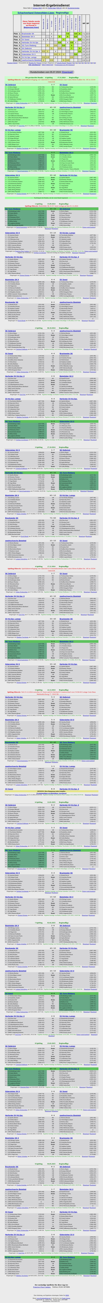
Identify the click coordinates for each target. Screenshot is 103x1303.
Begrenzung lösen (31, 27)
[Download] (67, 72)
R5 (83, 63)
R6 (86, 63)
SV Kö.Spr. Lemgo (29, 57)
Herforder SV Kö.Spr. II (31, 51)
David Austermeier (22, 171)
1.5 (47, 57)
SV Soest (25, 40)
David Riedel (21, 320)
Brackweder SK (28, 34)
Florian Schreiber (22, 966)
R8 (91, 63)
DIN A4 (59, 8)
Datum (39, 63)
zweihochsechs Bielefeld (31, 60)
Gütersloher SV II (28, 54)
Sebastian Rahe (21, 868)
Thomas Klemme (21, 193)
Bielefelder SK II (28, 37)
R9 (94, 63)
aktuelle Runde (61, 63)
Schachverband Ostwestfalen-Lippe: (36, 13)
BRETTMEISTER (47, 64)
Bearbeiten (93, 103)
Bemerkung (87, 103)
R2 (74, 63)
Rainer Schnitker (21, 513)
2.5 (59, 48)
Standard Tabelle (12, 63)
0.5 (43, 51)
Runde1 (69, 63)
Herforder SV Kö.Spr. (30, 43)
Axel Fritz (22, 125)
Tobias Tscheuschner (22, 103)
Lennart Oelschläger (21, 559)
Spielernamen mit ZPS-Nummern (64, 64)
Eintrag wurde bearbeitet (89, 227)
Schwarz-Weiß (37, 8)
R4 (79, 63)
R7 (88, 63)
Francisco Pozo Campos (22, 251)
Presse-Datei (52, 8)
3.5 (55, 45)
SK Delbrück (27, 48)
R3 (77, 63)
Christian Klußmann (21, 349)
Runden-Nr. (32, 63)
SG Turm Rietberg (29, 45)
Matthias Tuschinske (22, 148)
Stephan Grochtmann (40, 252)
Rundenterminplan (73, 8)
